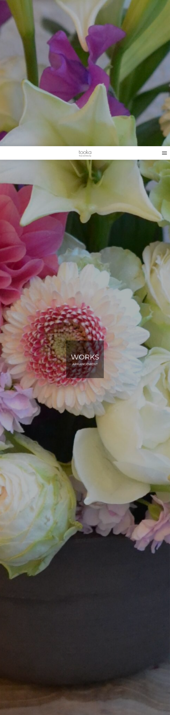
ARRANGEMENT (26, 687)
